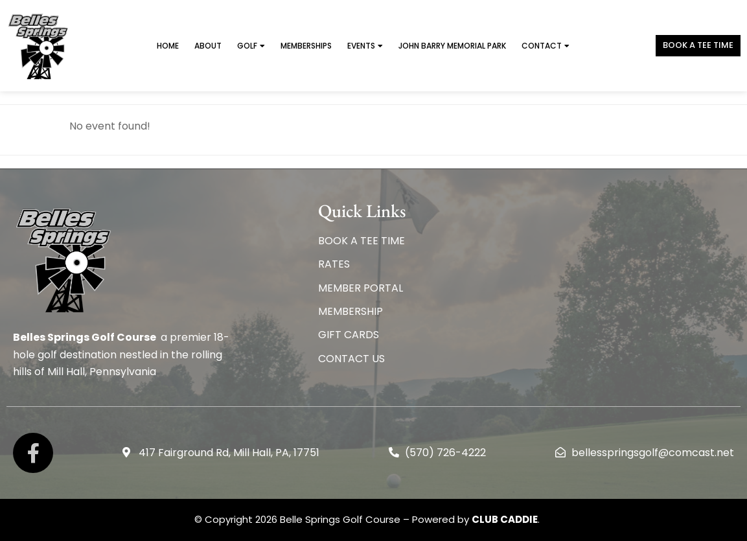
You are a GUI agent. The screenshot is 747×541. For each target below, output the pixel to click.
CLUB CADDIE (505, 519)
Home (168, 45)
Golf (251, 46)
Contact (545, 46)
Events (365, 46)
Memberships (306, 45)
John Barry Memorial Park (452, 45)
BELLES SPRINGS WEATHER (584, 250)
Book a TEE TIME (698, 45)
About (208, 45)
